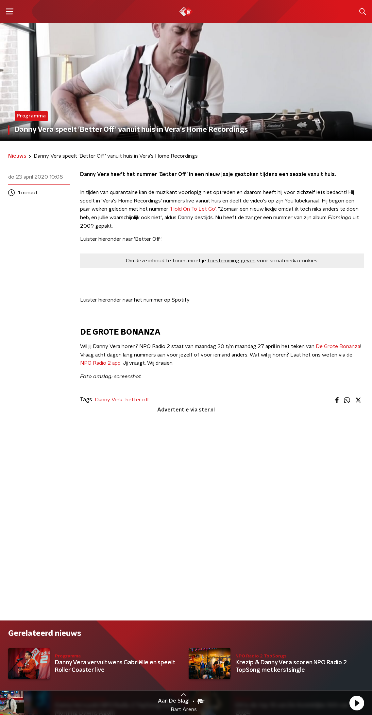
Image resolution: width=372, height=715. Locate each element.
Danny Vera (108, 399)
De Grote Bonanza (338, 346)
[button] (356, 702)
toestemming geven (231, 260)
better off (137, 399)
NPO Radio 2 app (100, 363)
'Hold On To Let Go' (193, 209)
